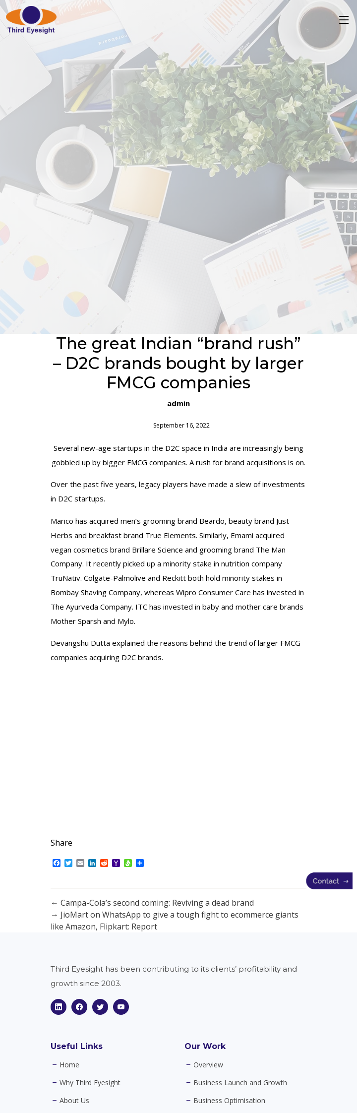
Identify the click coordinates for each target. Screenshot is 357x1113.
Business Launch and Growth (240, 1082)
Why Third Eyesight (90, 1082)
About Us (74, 1100)
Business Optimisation (229, 1100)
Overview (208, 1064)
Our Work (205, 1046)
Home (69, 1064)
